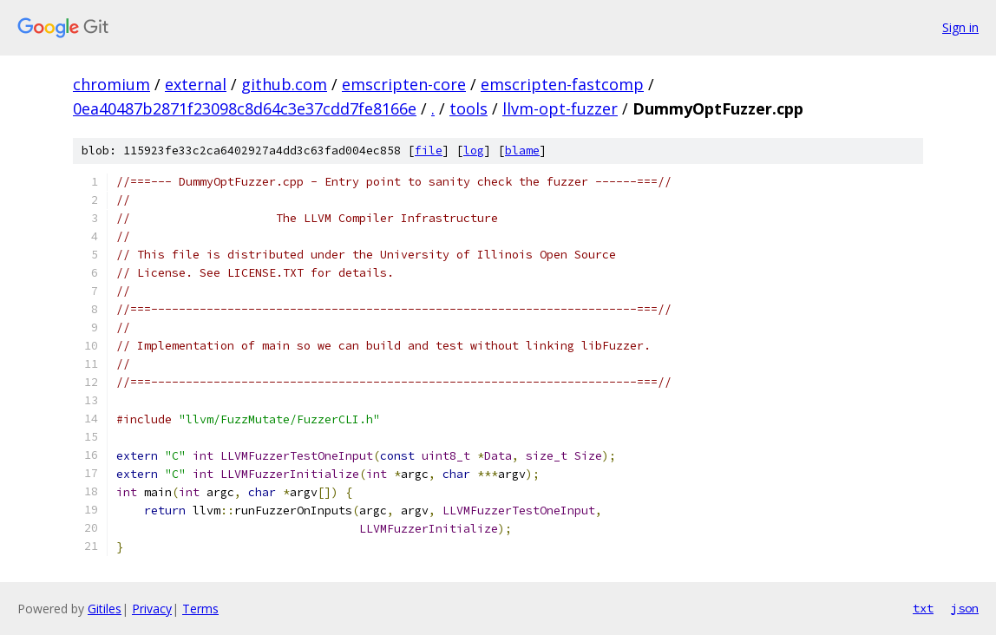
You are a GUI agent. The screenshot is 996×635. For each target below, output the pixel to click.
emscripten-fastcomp (562, 84)
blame (522, 150)
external (195, 84)
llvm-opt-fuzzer (560, 108)
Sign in (960, 27)
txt (923, 608)
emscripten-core (404, 84)
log (473, 150)
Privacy (152, 608)
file (428, 150)
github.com (284, 84)
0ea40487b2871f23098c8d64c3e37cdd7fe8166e (244, 108)
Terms (200, 608)
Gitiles (104, 608)
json (965, 608)
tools (468, 108)
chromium (111, 84)
